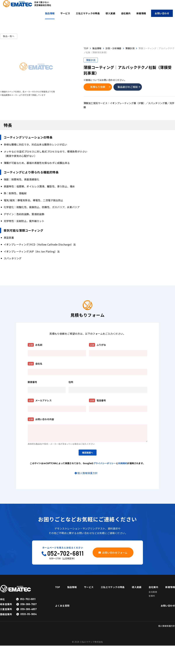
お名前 (35, 345)
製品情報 (50, 13)
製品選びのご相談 (129, 87)
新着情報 (141, 13)
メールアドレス (40, 401)
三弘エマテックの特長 (88, 13)
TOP (57, 587)
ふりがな (97, 345)
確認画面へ (87, 453)
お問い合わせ (162, 13)
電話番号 (97, 401)
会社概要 (153, 592)
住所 (71, 382)
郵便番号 (32, 382)
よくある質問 (62, 607)
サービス (65, 13)
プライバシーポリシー (104, 463)
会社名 (35, 364)
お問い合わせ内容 (41, 420)
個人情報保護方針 (87, 473)
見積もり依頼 (98, 87)
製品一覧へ (8, 36)
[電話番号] (118, 409)
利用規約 (122, 463)
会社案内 (126, 13)
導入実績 (110, 13)
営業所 (152, 596)
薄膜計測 (91, 60)
